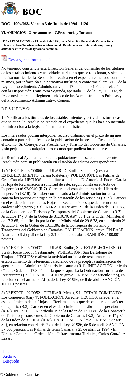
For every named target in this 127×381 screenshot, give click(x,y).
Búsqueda (11, 361)
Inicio (7, 351)
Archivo (9, 356)
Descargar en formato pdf (29, 60)
